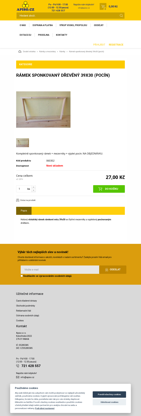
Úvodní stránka (26, 51)
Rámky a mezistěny (47, 52)
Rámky (62, 52)
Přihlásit (99, 44)
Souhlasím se (46, 276)
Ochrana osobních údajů (27, 315)
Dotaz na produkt (27, 200)
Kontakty (61, 35)
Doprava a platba (43, 25)
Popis (24, 210)
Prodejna (43, 35)
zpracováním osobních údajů (55, 276)
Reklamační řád (23, 311)
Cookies (20, 320)
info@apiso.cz (84, 8)
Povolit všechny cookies (109, 394)
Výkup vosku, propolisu (73, 25)
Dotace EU (25, 35)
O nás (23, 25)
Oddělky (98, 25)
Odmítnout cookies (109, 402)
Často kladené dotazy (26, 301)
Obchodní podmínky (25, 306)
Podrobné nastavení (44, 408)
